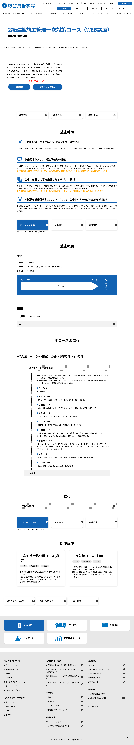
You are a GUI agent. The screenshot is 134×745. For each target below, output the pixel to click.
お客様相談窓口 (94, 677)
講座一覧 (12, 47)
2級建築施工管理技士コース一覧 (45, 47)
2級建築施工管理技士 (25, 47)
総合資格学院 (19, 5)
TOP (5, 47)
